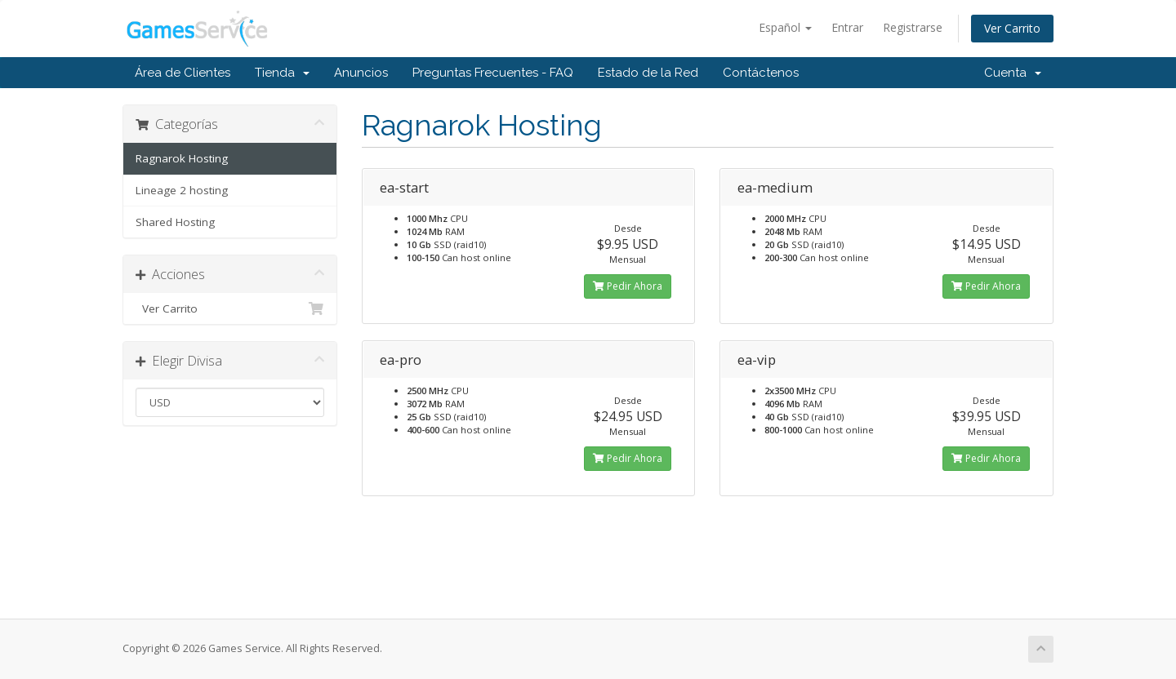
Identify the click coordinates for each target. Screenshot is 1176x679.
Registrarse (912, 27)
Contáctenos (761, 72)
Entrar (847, 27)
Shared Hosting (175, 222)
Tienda (282, 72)
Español (785, 27)
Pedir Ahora (627, 286)
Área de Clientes (182, 72)
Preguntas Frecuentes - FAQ (492, 72)
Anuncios (361, 72)
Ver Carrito (1012, 28)
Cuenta (1012, 72)
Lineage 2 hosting (182, 190)
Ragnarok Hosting (182, 158)
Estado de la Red (648, 72)
